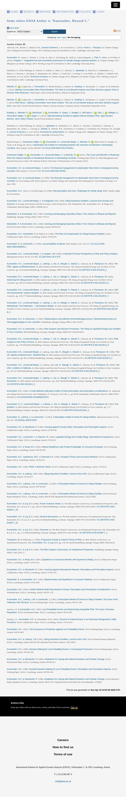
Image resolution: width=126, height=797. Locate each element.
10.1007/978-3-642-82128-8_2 (21, 384)
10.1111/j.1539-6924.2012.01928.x (58, 148)
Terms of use (63, 754)
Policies (85, 11)
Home (14, 11)
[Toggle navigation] (115, 5)
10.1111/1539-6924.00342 (54, 171)
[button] (54, 31)
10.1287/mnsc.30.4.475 (49, 257)
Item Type (61, 37)
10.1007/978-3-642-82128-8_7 (95, 296)
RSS (117, 31)
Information (65, 11)
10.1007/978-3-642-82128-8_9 (95, 283)
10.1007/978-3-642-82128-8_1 (75, 410)
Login (100, 11)
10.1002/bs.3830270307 (26, 420)
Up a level (13, 28)
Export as (11, 31)
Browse (45, 11)
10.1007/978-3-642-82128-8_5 (98, 358)
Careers (63, 740)
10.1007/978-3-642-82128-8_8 (95, 345)
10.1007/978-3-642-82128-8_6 (85, 371)
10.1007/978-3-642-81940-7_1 (93, 532)
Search (29, 11)
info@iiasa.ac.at (63, 781)
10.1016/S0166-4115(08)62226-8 (33, 397)
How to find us (62, 747)
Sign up (74, 707)
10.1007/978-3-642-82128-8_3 (93, 270)
